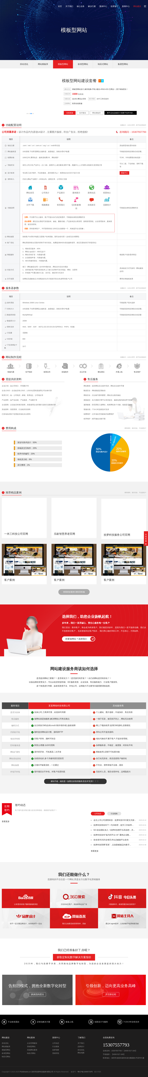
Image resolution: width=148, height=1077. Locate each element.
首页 (60, 6)
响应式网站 (103, 64)
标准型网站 (83, 64)
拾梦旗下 (114, 6)
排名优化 (24, 64)
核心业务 (80, 6)
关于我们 (69, 6)
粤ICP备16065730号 (85, 1072)
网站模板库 (43, 64)
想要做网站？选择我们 (76, 639)
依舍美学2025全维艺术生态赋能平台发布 (111, 840)
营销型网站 (31, 1046)
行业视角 (114, 814)
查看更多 (6, 821)
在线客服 (69, 113)
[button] (27, 113)
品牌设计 (81, 1046)
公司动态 (97, 814)
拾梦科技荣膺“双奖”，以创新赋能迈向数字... (112, 845)
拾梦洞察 (55, 1050)
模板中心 (124, 173)
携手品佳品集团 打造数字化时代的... (120, 113)
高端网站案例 (32, 1050)
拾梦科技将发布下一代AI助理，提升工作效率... (113, 825)
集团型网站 (123, 64)
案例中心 (103, 6)
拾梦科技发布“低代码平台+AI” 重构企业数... (112, 835)
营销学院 (55, 1053)
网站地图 (81, 1053)
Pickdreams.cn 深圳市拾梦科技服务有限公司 (36, 1072)
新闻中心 (126, 6)
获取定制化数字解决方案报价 (74, 957)
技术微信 (82, 113)
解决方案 (92, 6)
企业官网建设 (32, 1043)
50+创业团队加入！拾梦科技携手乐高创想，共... (114, 830)
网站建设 (137, 6)
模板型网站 (63, 64)
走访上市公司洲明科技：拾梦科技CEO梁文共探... (114, 820)
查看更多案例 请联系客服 (74, 592)
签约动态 (20, 805)
